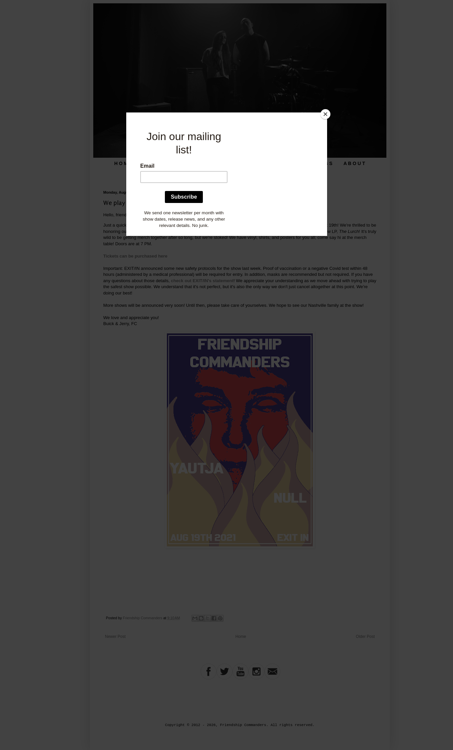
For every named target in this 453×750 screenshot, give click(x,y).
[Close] (325, 114)
